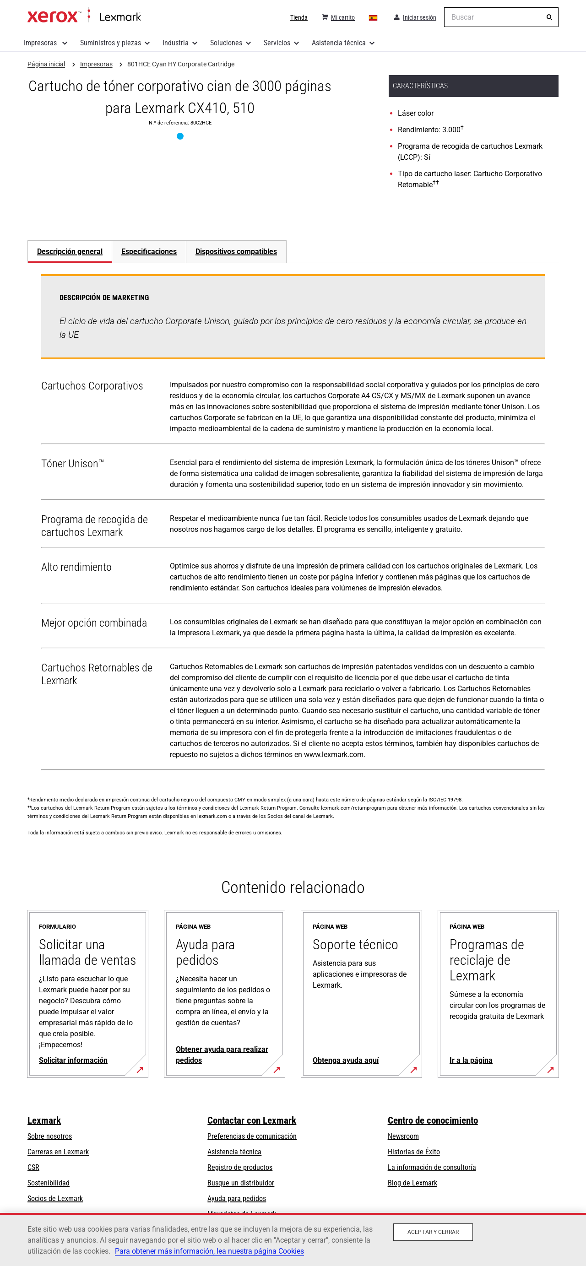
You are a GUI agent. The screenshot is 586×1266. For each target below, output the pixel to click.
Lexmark (44, 1120)
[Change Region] (374, 17)
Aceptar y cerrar (433, 1232)
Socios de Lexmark (55, 1198)
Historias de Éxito (414, 1151)
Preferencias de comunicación (252, 1136)
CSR (33, 1167)
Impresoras (41, 42)
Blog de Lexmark (412, 1183)
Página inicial (84, 15)
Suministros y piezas (110, 42)
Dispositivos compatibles (236, 251)
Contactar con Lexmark (251, 1120)
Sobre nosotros (49, 1136)
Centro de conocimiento (433, 1120)
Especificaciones (149, 251)
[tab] (69, 251)
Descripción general (70, 251)
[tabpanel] (293, 524)
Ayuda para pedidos (236, 1198)
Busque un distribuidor (240, 1183)
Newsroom (403, 1136)
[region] (293, 1239)
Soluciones (226, 42)
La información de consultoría (432, 1167)
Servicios (277, 42)
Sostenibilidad (48, 1183)
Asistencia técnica (339, 42)
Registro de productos (239, 1167)
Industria (176, 42)
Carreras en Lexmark (58, 1151)
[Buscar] (549, 17)
